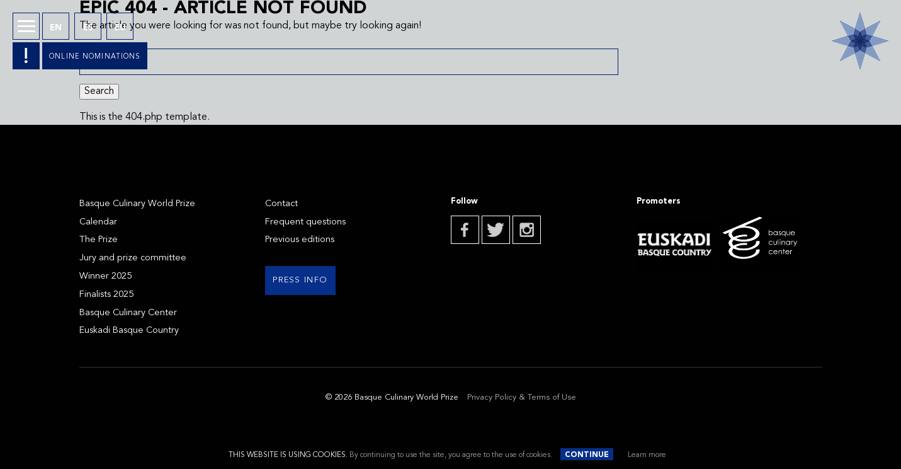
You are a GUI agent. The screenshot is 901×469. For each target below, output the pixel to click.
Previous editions (299, 240)
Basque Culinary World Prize (137, 204)
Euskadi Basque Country (129, 330)
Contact (281, 204)
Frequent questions (305, 222)
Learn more (647, 455)
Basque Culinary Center (128, 313)
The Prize (98, 240)
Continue (587, 455)
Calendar (98, 222)
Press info (300, 280)
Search (99, 91)
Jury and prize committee (132, 258)
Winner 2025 (105, 276)
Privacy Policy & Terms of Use (521, 397)
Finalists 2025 (106, 294)
